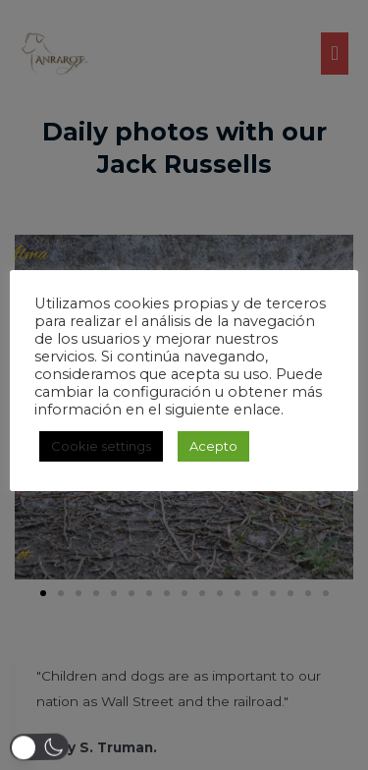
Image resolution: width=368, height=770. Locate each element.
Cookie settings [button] (101, 446)
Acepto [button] (213, 446)
